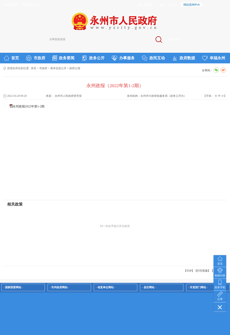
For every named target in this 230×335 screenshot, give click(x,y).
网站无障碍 (144, 4)
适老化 (173, 4)
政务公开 (93, 58)
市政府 (35, 58)
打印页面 (202, 270)
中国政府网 (10, 4)
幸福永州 (213, 58)
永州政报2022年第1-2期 (28, 106)
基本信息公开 (58, 68)
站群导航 (174, 39)
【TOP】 (189, 270)
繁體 (162, 4)
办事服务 (123, 58)
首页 (11, 58)
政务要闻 (63, 57)
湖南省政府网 (30, 4)
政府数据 (183, 58)
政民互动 (153, 58)
